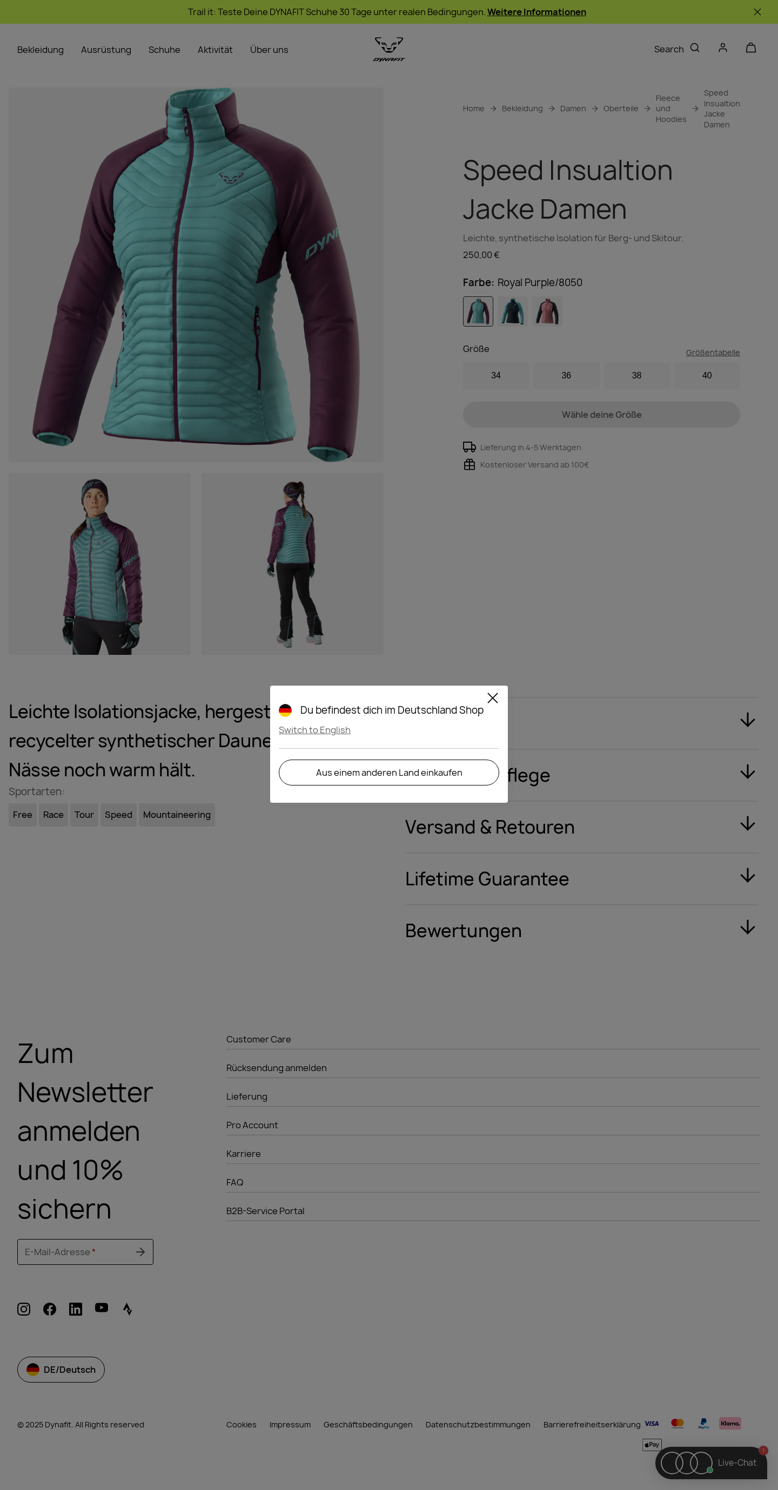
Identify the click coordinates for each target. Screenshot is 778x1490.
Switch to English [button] (315, 729)
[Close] (492, 699)
